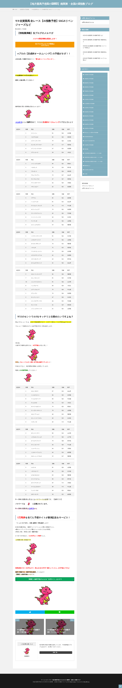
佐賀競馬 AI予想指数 (24, 9)
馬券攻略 (86, 154)
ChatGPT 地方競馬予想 (90, 145)
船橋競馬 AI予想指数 (89, 83)
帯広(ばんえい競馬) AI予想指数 (92, 136)
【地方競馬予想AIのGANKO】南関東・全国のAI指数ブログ (61, 4)
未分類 (86, 180)
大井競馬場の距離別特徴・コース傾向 (94, 158)
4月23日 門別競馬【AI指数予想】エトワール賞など (95, 59)
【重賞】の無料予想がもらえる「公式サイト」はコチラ (45, 579)
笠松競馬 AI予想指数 (89, 114)
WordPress (87, 682)
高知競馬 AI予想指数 (89, 127)
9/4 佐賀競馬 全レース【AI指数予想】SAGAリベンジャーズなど (46, 9)
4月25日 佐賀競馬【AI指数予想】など (93, 35)
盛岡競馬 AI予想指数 (89, 96)
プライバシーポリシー (88, 192)
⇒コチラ (18, 122)
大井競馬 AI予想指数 (89, 74)
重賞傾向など (87, 171)
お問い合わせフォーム (88, 22)
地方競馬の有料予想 (89, 175)
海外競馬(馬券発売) (89, 140)
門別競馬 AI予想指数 (89, 92)
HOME (15, 9)
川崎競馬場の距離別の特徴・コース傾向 (95, 162)
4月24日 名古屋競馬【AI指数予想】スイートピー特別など (95, 46)
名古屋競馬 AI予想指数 (90, 105)
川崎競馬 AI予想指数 (89, 79)
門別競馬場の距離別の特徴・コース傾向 (95, 167)
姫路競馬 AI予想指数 (89, 123)
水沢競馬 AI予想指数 (89, 101)
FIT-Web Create (71, 682)
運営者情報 (85, 189)
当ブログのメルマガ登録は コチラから (44, 44)
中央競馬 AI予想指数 (89, 149)
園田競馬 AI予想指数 (89, 118)
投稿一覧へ (55, 652)
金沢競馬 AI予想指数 (89, 110)
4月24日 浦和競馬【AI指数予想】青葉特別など (95, 40)
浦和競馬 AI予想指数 (89, 88)
